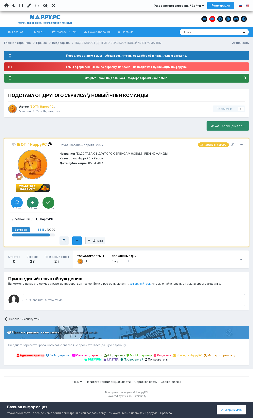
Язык (77, 382)
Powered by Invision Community (126, 396)
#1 (232, 144)
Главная (17, 32)
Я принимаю (231, 410)
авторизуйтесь (140, 284)
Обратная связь (145, 382)
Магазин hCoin (66, 32)
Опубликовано (81, 145)
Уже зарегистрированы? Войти (179, 5)
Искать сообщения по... (228, 126)
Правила (127, 32)
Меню (39, 32)
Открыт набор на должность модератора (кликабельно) (126, 78)
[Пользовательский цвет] (28, 5)
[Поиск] (202, 32)
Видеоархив (51, 111)
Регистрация (220, 5)
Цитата (99, 240)
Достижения (32, 219)
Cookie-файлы (171, 382)
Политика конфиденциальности (108, 382)
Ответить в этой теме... (45, 300)
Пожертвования (98, 32)
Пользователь (156, 360)
